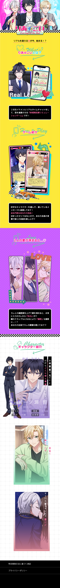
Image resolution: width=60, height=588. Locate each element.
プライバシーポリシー (17, 570)
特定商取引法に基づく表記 (19, 564)
